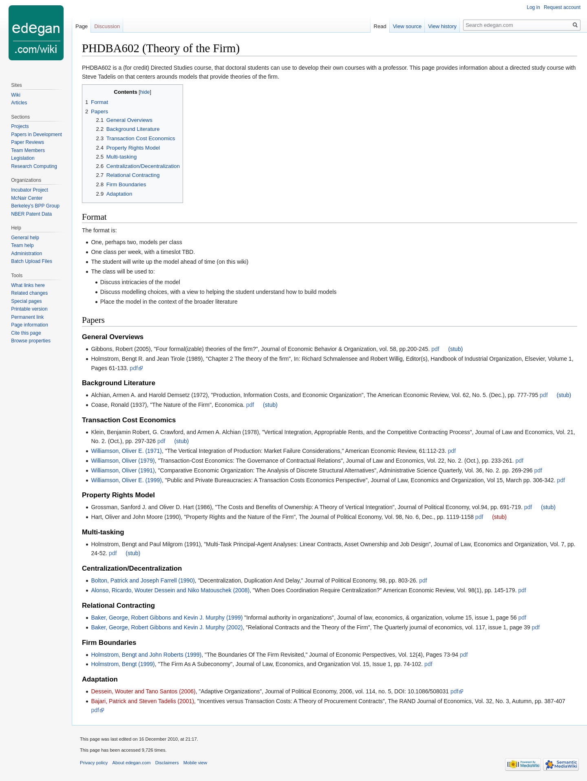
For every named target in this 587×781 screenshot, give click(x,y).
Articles (19, 103)
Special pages (26, 301)
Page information (29, 325)
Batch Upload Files (31, 261)
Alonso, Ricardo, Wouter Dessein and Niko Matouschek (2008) (170, 590)
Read (380, 26)
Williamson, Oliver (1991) (122, 470)
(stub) (455, 349)
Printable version (29, 309)
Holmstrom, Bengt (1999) (122, 664)
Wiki (15, 95)
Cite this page (26, 333)
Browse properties (31, 341)
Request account (562, 7)
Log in (533, 7)
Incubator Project (29, 190)
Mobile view (195, 762)
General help (25, 237)
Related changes (29, 293)
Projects (20, 126)
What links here (28, 285)
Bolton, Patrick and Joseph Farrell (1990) (142, 580)
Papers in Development (36, 134)
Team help (22, 245)
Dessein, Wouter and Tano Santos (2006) (143, 691)
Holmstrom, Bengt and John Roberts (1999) (146, 654)
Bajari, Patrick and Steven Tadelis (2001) (142, 701)
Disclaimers (167, 762)
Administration (26, 253)
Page (81, 26)
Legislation (22, 158)
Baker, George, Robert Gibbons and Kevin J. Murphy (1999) (167, 617)
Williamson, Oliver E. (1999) (126, 480)
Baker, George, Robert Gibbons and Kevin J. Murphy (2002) (167, 627)
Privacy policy (94, 762)
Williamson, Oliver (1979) (122, 460)
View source (407, 26)
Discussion (107, 26)
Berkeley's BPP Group (35, 206)
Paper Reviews (27, 142)
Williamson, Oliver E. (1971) (126, 451)
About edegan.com (132, 762)
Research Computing (34, 166)
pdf (435, 349)
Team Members (28, 150)
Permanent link (27, 317)
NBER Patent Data (31, 214)
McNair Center (26, 198)
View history (442, 26)
